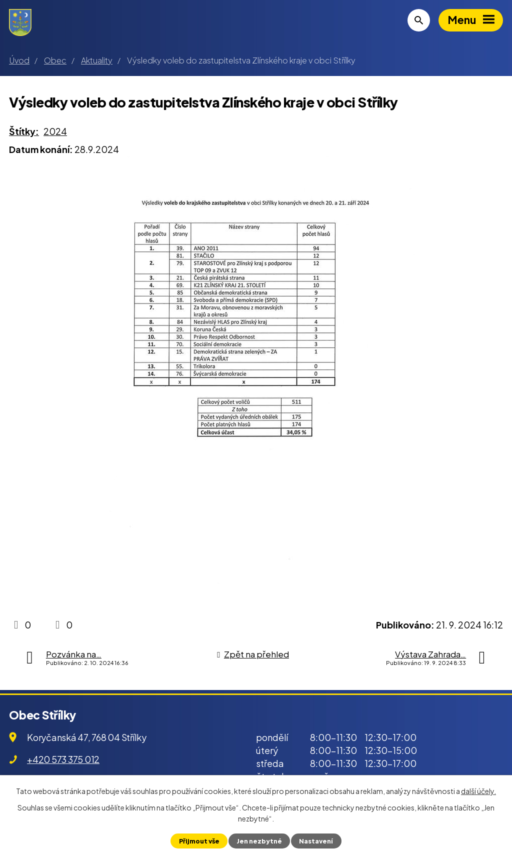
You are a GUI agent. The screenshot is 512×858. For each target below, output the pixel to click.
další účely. (478, 791)
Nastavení (316, 841)
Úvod (19, 60)
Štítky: (24, 131)
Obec (55, 60)
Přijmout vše (199, 841)
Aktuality (96, 60)
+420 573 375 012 (63, 759)
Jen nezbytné (259, 841)
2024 (55, 131)
